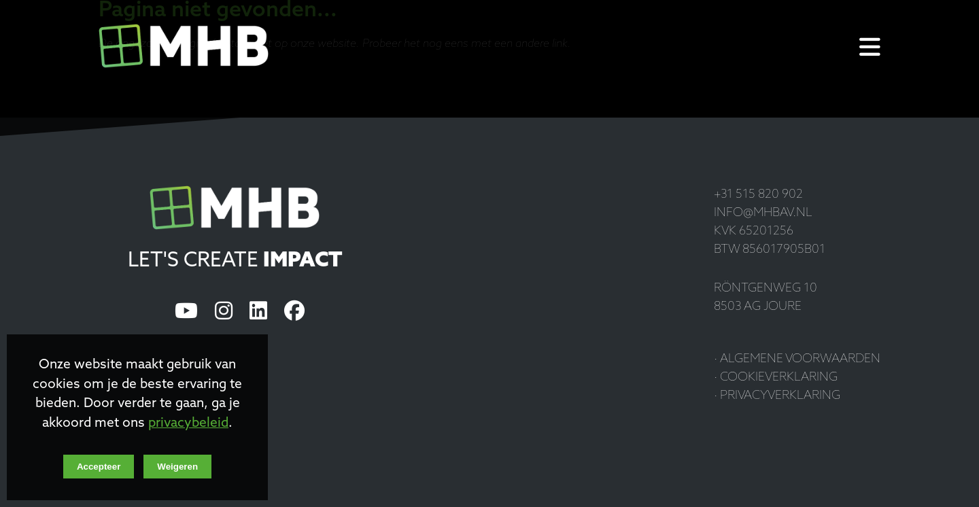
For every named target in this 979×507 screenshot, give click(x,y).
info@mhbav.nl (763, 213)
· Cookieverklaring (776, 377)
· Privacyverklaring (777, 395)
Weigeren (177, 466)
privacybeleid (188, 423)
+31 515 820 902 (758, 194)
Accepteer (98, 466)
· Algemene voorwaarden (797, 359)
